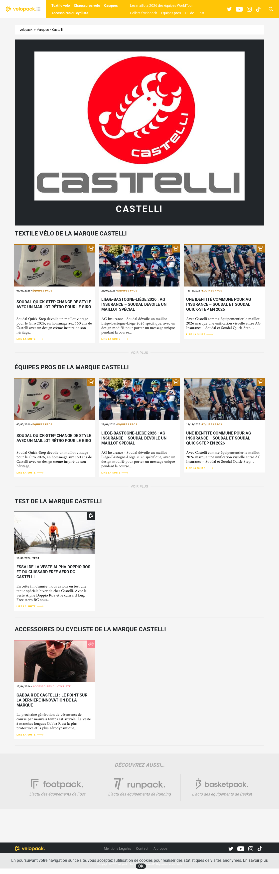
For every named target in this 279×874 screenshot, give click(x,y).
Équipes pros (171, 13)
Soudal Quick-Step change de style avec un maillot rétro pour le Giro (53, 304)
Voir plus (139, 352)
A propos (160, 848)
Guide (189, 13)
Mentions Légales (117, 848)
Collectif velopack (143, 13)
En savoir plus (255, 860)
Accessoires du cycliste (69, 13)
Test (201, 13)
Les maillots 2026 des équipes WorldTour (161, 6)
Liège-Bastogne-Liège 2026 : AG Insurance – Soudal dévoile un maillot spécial (133, 304)
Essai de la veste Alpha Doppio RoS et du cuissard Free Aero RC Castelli (53, 571)
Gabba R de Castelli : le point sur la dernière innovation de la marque (51, 700)
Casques (111, 6)
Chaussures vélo (87, 6)
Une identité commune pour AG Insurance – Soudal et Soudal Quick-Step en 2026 (218, 304)
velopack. (26, 30)
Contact (142, 848)
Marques (42, 30)
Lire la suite (30, 339)
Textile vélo (60, 6)
